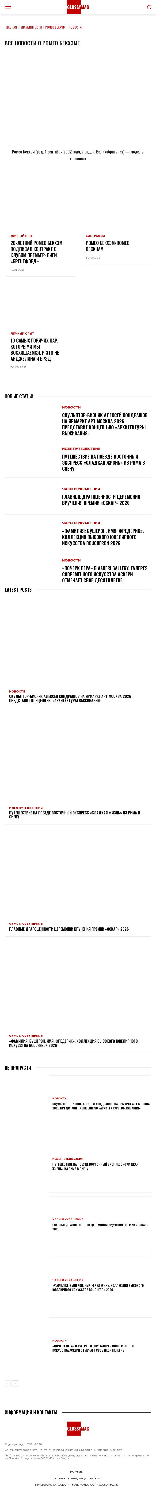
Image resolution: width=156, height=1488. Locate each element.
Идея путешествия (81, 449)
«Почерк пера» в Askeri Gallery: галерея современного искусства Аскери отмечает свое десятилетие (105, 574)
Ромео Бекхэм (55, 27)
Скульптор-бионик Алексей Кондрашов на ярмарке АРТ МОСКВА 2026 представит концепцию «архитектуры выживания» (105, 424)
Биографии (95, 236)
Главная (11, 27)
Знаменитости (31, 27)
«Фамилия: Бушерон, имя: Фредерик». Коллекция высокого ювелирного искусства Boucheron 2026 (103, 537)
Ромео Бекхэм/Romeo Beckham (107, 245)
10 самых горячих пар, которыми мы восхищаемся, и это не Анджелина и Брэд (35, 349)
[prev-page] (8, 1383)
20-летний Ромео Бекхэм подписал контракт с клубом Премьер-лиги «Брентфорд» (36, 252)
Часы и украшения (81, 489)
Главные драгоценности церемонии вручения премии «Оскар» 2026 (101, 499)
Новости (71, 407)
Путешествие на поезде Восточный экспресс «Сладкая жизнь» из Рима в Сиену (103, 462)
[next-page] (15, 1383)
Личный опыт (22, 236)
